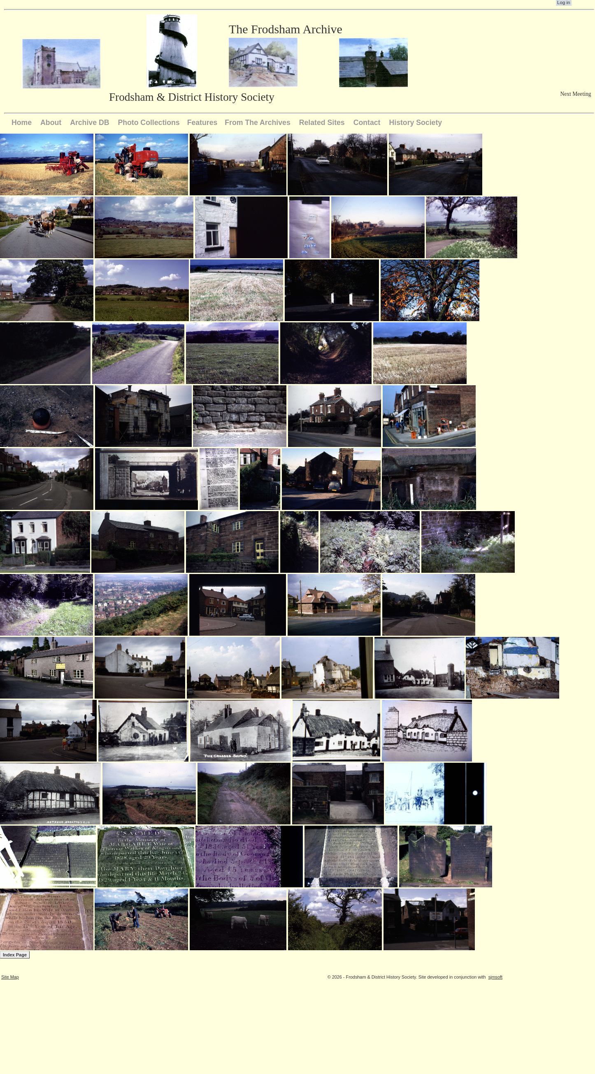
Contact (367, 122)
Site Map (10, 976)
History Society (415, 122)
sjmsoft (495, 976)
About (50, 122)
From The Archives (257, 122)
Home (22, 122)
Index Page (15, 954)
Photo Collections (148, 122)
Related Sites (322, 122)
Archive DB (89, 122)
